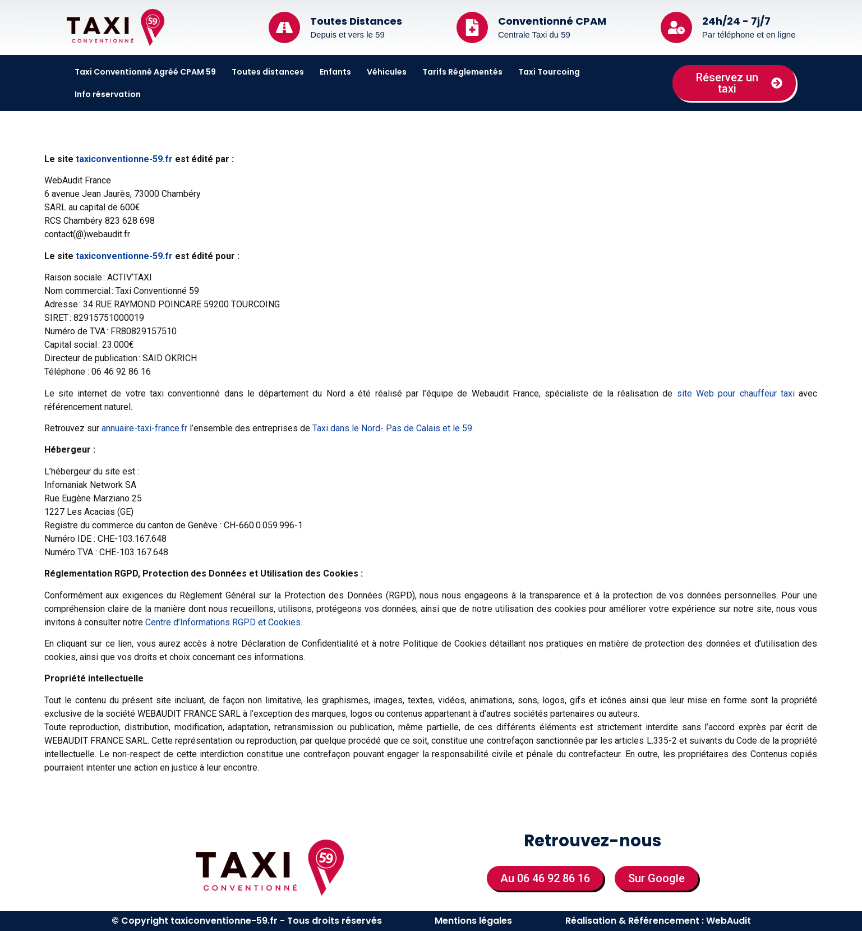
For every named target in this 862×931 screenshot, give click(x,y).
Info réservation (108, 94)
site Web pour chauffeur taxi (736, 393)
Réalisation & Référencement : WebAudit (658, 920)
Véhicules (387, 71)
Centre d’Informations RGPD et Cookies (223, 622)
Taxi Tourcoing (549, 71)
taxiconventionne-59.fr (124, 159)
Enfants (335, 71)
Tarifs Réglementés (462, 71)
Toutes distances (268, 71)
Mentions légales (473, 920)
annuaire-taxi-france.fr (144, 428)
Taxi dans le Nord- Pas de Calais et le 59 (392, 428)
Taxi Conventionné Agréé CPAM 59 (145, 71)
